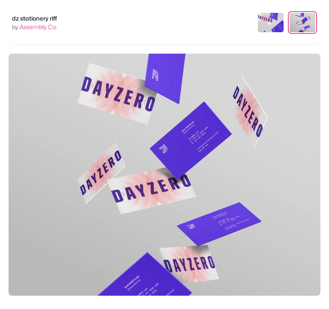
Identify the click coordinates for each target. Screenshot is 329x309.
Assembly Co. (38, 26)
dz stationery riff (34, 18)
